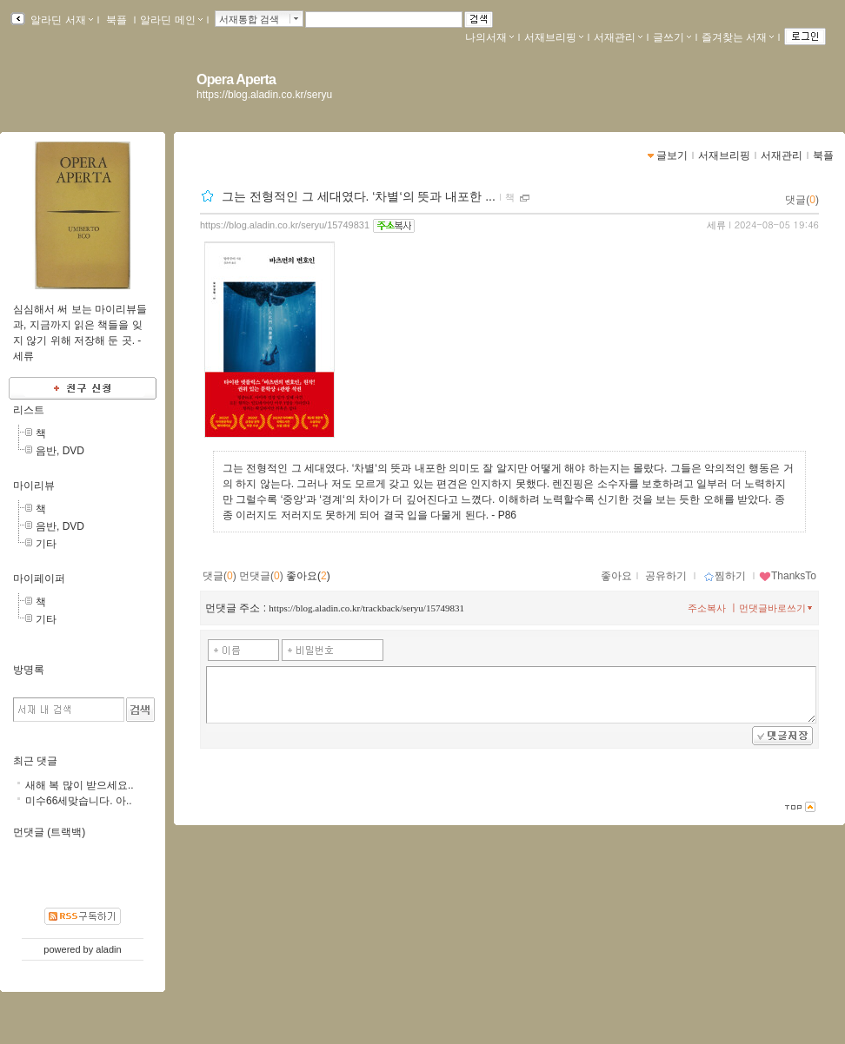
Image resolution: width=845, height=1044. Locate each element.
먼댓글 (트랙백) (49, 832)
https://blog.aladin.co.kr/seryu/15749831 (284, 225)
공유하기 (666, 576)
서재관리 (618, 37)
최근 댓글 (35, 761)
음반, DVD (60, 451)
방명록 (28, 670)
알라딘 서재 (60, 20)
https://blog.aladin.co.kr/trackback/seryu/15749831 (366, 608)
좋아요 (616, 576)
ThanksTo (787, 576)
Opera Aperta (236, 79)
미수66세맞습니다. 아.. (78, 801)
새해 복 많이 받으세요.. (79, 785)
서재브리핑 (553, 37)
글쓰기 (672, 37)
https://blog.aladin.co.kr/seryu (264, 95)
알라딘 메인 (171, 20)
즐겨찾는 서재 (738, 37)
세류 (716, 225)
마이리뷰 (34, 485)
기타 (46, 544)
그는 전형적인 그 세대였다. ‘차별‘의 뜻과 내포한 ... (359, 196)
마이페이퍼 (39, 578)
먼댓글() (261, 576)
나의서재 (489, 37)
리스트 (28, 410)
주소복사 (707, 608)
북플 (116, 20)
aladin (108, 949)
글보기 (672, 155)
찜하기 (724, 576)
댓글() (802, 200)
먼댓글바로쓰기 (777, 608)
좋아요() (308, 576)
